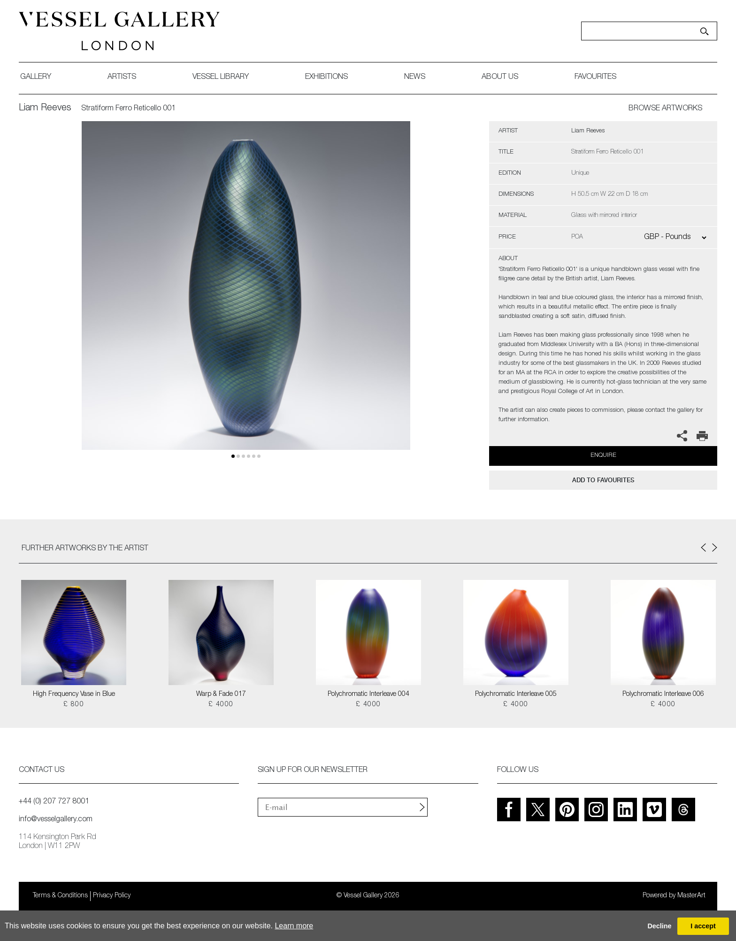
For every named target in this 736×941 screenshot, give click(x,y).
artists (121, 77)
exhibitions (326, 77)
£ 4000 (220, 705)
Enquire (603, 456)
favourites (595, 77)
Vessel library (220, 77)
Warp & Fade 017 (221, 694)
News (414, 77)
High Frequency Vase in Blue (74, 694)
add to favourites (603, 480)
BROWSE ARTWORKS (665, 109)
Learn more (294, 926)
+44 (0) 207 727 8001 (54, 802)
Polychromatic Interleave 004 (368, 694)
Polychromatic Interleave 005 (516, 694)
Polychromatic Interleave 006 (663, 694)
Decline (659, 926)
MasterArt (691, 896)
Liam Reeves (45, 108)
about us (500, 77)
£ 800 (73, 705)
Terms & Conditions (60, 896)
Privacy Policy (111, 896)
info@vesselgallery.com (55, 820)
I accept (703, 926)
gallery (35, 77)
